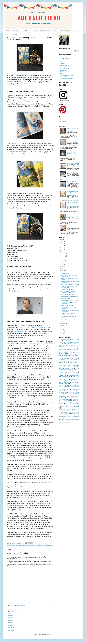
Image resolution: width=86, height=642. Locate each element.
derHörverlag (73, 417)
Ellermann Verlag (63, 362)
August (63, 260)
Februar (63, 323)
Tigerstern (68, 405)
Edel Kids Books (62, 359)
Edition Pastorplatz (73, 359)
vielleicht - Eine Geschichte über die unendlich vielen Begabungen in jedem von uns (73, 152)
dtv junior (32, 545)
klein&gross (65, 420)
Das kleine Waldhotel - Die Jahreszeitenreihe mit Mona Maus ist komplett (73, 216)
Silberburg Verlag (62, 400)
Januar (63, 325)
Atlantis (75, 343)
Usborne (60, 409)
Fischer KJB (62, 365)
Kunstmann (61, 380)
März (62, 270)
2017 (61, 331)
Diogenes (61, 357)
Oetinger (61, 390)
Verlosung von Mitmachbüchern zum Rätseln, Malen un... (69, 276)
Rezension (47, 545)
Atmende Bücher (62, 345)
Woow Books (64, 413)
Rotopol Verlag (70, 396)
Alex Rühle (18, 545)
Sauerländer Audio (69, 397)
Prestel (76, 393)
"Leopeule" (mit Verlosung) (67, 294)
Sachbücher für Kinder (65, 68)
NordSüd (77, 388)
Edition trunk (61, 361)
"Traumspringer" (19, 331)
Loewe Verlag (62, 382)
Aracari (74, 340)
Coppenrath (66, 355)
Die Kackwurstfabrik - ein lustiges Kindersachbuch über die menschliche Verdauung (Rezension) (72, 193)
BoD (69, 349)
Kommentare (63, 121)
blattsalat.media (71, 416)
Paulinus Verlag (71, 392)
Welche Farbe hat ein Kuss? (73, 163)
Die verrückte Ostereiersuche (67, 289)
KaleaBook (61, 373)
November (63, 255)
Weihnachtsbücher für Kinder (66, 75)
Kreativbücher (63, 71)
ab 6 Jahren (10, 620)
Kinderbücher (16, 30)
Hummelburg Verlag (67, 371)
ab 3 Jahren (10, 615)
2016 (61, 333)
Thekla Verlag (68, 402)
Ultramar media (74, 407)
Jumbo (74, 372)
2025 (61, 241)
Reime (43, 545)
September (64, 258)
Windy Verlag (70, 412)
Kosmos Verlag (63, 379)
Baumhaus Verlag (71, 346)
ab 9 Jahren (10, 625)
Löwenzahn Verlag (74, 382)
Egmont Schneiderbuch (71, 361)
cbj (76, 416)
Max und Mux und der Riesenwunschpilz (70, 296)
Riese (50, 545)
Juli (62, 262)
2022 (61, 247)
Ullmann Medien (65, 407)
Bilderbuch (28, 545)
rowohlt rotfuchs (65, 422)
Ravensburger (62, 395)
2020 (61, 251)
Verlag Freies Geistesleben (69, 409)
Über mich (35, 30)
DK (76, 355)
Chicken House (72, 354)
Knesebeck (68, 378)
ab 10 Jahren (11, 627)
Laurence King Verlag (71, 380)
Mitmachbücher (63, 66)
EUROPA (76, 358)
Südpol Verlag (72, 400)
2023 (61, 245)
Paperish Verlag (64, 392)
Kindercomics (63, 61)
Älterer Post (50, 603)
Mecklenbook (73, 383)
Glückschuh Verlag (69, 368)
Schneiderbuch (66, 399)
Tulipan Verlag (61, 406)
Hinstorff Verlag (71, 369)
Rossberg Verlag (62, 396)
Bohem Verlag (75, 349)
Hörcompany (61, 372)
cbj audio (61, 418)
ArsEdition (67, 343)
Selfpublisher (75, 399)
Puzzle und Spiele (64, 76)
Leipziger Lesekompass (65, 58)
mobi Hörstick (75, 420)
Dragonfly (67, 357)
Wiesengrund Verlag (73, 410)
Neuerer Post (10, 603)
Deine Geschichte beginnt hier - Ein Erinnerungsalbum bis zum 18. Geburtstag (73, 141)
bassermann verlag (62, 416)
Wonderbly (77, 412)
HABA (77, 368)
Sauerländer (61, 397)
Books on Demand (70, 350)
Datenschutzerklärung (63, 30)
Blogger (49, 634)
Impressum (52, 30)
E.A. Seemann (64, 358)
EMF (71, 358)
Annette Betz (66, 340)
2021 (61, 249)
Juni (62, 264)
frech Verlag (71, 419)
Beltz (60, 348)
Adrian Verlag (71, 339)
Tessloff (60, 402)
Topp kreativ (75, 405)
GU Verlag (63, 366)
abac (77, 414)
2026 (61, 239)
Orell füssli (77, 390)
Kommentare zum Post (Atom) (18, 605)
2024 (61, 243)
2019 (61, 327)
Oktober (63, 256)
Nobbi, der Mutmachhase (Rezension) (69, 300)
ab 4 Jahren (12, 545)
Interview (37, 545)
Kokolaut (76, 378)
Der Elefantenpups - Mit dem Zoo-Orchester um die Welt (68, 314)
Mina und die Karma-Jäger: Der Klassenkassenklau (68, 292)
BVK (78, 345)
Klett (74, 376)
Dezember (63, 253)
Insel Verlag (68, 372)
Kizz (77, 375)
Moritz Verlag (67, 386)
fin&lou (66, 419)
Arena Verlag (69, 342)
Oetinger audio (69, 390)
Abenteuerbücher (64, 70)
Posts (61, 119)
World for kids (74, 413)
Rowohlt (76, 396)
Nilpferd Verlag (71, 387)
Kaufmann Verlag (68, 373)
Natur (40, 545)
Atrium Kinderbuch (71, 345)
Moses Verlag (75, 386)
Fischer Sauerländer (73, 365)
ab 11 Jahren (11, 629)
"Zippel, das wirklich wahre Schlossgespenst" (33, 327)
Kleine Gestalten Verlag (64, 376)
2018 (61, 329)
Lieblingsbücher (26, 30)
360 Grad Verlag (62, 339)
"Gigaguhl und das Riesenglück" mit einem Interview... (69, 287)
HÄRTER (76, 371)
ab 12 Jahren (11, 630)
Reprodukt (74, 395)
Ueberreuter (76, 406)
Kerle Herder (76, 373)
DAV (73, 355)
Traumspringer (34, 78)
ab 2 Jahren (10, 613)
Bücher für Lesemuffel (65, 60)
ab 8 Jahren (10, 624)
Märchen (62, 73)
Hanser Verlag (62, 369)
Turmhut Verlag (69, 406)
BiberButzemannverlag (70, 348)
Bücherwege (66, 352)
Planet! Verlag (68, 393)
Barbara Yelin (23, 545)
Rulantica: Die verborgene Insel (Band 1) (70, 284)
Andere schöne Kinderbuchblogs (67, 78)
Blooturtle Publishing (62, 349)
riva (59, 422)
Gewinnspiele (43, 30)
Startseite (7, 30)
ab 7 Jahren (10, 622)
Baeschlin (62, 346)
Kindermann (71, 375)
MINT (61, 56)
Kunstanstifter (74, 379)
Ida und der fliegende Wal (72, 172)
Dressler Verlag (75, 357)
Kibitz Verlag (63, 375)
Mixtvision (66, 385)
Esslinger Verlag (73, 362)
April (62, 268)
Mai (62, 266)
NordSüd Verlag (65, 389)
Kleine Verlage (63, 63)
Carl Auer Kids (74, 352)
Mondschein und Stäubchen (67, 305)
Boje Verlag (61, 350)
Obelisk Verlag (75, 389)
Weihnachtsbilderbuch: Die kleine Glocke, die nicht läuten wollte (73, 130)
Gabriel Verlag (69, 366)
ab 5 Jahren (10, 619)
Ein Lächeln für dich (65, 298)
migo (70, 420)
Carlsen (61, 354)
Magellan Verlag (63, 383)
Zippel (24, 78)
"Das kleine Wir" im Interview (73, 181)
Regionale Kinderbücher (65, 65)
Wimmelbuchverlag (62, 412)
